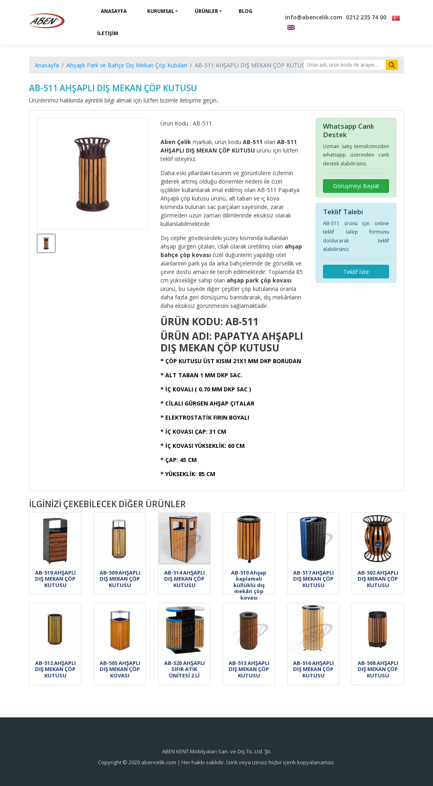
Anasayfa (114, 11)
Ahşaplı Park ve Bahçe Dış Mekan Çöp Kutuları (127, 65)
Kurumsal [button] (160, 11)
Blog (245, 11)
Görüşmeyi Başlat (356, 186)
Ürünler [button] (206, 11)
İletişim (107, 33)
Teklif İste (356, 272)
